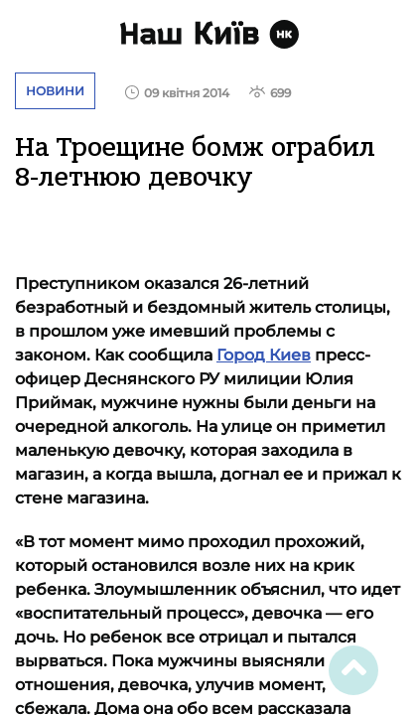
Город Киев (263, 355)
